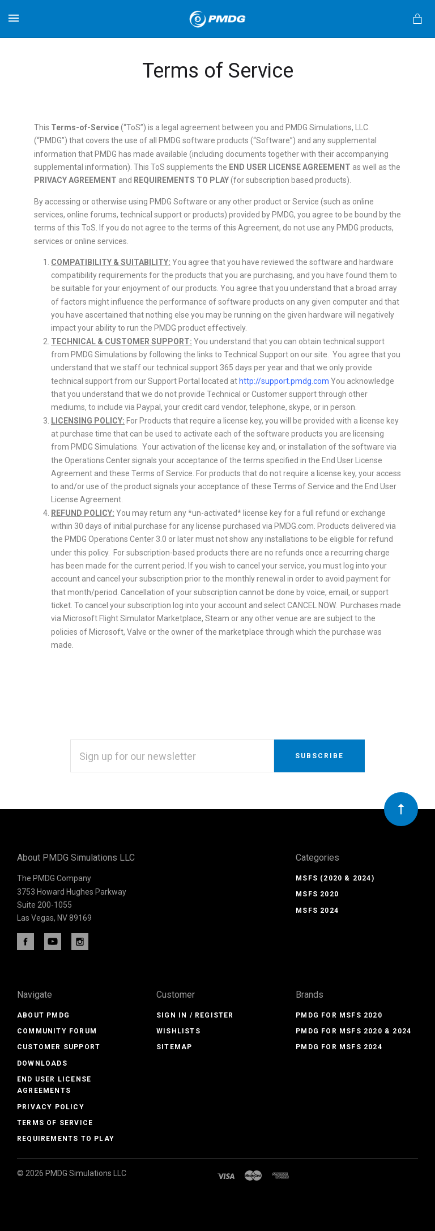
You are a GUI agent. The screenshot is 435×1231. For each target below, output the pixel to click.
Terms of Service (55, 1123)
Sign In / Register (195, 1015)
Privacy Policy (50, 1107)
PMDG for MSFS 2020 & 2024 (353, 1031)
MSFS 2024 (317, 910)
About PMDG (43, 1015)
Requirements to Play (65, 1139)
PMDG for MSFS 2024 (339, 1047)
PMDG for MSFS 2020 (339, 1015)
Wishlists (178, 1031)
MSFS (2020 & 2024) (335, 878)
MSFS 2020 (317, 894)
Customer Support (58, 1047)
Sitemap (174, 1047)
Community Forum (57, 1031)
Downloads (42, 1063)
